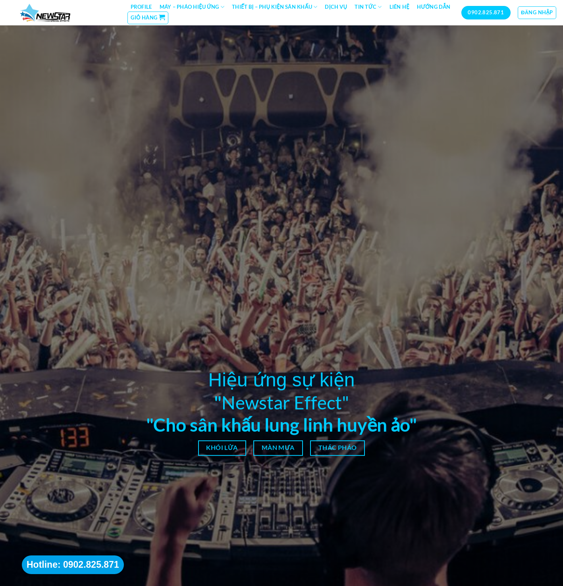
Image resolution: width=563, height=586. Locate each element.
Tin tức (368, 7)
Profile (141, 7)
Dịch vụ (336, 7)
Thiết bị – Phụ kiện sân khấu (274, 7)
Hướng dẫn (433, 7)
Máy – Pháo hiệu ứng (192, 7)
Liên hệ (399, 7)
